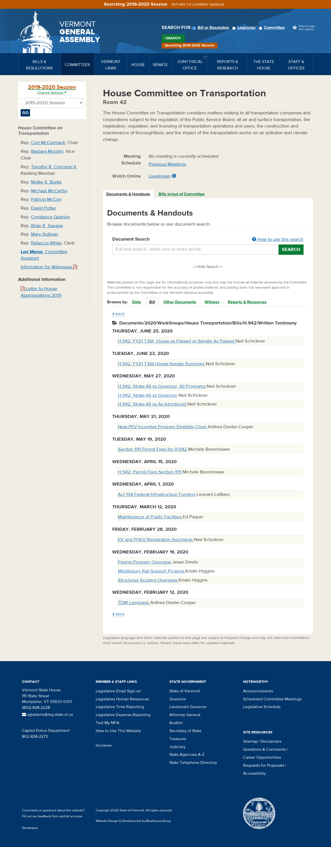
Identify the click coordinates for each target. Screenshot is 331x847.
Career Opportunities (262, 757)
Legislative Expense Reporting (123, 714)
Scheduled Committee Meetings (272, 699)
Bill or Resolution (211, 27)
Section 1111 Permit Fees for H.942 (153, 449)
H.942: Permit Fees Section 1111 (150, 472)
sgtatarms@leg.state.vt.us (47, 714)
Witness (212, 302)
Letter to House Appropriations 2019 (41, 292)
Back (118, 314)
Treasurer (177, 738)
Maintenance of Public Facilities (150, 517)
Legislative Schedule (262, 706)
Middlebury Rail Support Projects (151, 571)
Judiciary (177, 746)
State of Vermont (184, 691)
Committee (272, 27)
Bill (152, 302)
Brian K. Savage (47, 226)
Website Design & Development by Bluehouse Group (133, 821)
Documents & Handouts (128, 194)
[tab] (128, 194)
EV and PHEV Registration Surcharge (156, 540)
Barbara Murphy (47, 151)
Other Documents (179, 302)
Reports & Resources (247, 302)
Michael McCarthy (49, 191)
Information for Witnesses (49, 267)
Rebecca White (46, 243)
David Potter (43, 208)
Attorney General (184, 714)
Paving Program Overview (145, 562)
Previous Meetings (167, 164)
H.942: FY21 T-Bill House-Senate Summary (162, 364)
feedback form (48, 816)
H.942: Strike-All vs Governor (148, 395)
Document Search (208, 239)
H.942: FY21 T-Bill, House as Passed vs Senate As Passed (177, 341)
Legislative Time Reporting (120, 706)
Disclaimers (271, 741)
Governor (177, 699)
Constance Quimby (50, 217)
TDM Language (134, 603)
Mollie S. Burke (46, 182)
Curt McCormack (48, 143)
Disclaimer (104, 745)
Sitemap (250, 741)
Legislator (245, 27)
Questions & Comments (264, 749)
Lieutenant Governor (188, 706)
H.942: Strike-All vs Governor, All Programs (162, 386)
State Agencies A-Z (186, 754)
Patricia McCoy (46, 199)
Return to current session (197, 4)
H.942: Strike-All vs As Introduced (152, 404)
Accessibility (254, 773)
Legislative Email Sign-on (118, 691)
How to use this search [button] (277, 239)
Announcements (258, 691)
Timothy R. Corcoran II (53, 167)
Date (136, 302)
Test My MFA (107, 722)
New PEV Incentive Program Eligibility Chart (163, 427)
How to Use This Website (118, 730)
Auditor (176, 722)
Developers (30, 828)
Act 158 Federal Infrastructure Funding (157, 494)
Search (173, 38)
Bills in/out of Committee (182, 194)
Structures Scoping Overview (148, 580)
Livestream (160, 176)
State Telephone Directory (193, 762)
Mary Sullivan (44, 234)
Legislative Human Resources (122, 699)
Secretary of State (185, 730)
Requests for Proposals (263, 765)
